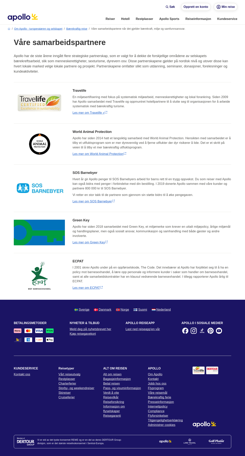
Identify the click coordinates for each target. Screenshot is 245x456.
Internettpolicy (158, 406)
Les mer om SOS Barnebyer (94, 201)
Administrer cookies (161, 425)
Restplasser (67, 379)
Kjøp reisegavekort (83, 333)
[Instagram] (194, 331)
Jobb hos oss (157, 383)
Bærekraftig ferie (159, 397)
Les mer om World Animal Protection (100, 154)
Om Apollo (155, 374)
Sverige (82, 309)
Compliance (156, 411)
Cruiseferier (67, 397)
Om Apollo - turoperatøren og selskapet (38, 28)
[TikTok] (202, 331)
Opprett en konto (196, 6)
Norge (122, 309)
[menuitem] (110, 19)
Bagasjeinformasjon (117, 379)
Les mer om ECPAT (88, 287)
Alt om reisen (112, 374)
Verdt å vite (111, 392)
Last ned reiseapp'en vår (143, 329)
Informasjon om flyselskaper (114, 409)
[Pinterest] (210, 331)
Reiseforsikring (113, 402)
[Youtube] (219, 331)
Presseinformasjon (161, 402)
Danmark (102, 309)
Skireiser (65, 392)
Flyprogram (156, 388)
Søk (170, 6)
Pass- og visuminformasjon (122, 388)
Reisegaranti (112, 415)
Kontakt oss (22, 374)
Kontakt (153, 379)
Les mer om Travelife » (90, 112)
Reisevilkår (110, 397)
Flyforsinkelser (158, 415)
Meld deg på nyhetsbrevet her (90, 329)
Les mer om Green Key (90, 242)
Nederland (161, 309)
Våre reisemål (157, 392)
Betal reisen (111, 383)
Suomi (140, 309)
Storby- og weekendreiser (76, 388)
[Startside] (23, 17)
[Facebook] (185, 331)
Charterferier (67, 383)
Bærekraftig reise (76, 28)
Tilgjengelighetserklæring (165, 420)
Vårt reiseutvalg (69, 374)
